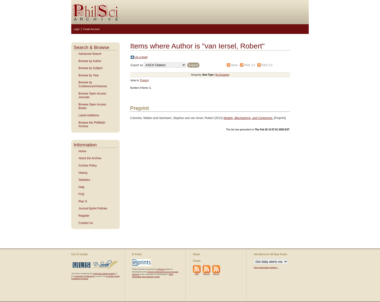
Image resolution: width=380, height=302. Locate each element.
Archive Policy (88, 165)
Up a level (141, 57)
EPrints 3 (161, 269)
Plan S (83, 201)
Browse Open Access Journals (92, 95)
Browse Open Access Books (92, 106)
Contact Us (86, 223)
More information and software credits (152, 275)
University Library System (104, 273)
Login (76, 29)
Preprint (144, 80)
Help (82, 187)
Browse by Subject (91, 68)
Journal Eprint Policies (93, 208)
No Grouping (222, 74)
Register (84, 215)
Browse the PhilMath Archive (92, 124)
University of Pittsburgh (84, 276)
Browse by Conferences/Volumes (93, 84)
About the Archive (90, 158)
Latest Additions (89, 115)
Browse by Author (90, 61)
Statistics (84, 180)
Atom (234, 65)
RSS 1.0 (249, 65)
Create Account (91, 29)
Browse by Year (89, 75)
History (83, 173)
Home (82, 151)
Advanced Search (90, 54)
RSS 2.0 (266, 65)
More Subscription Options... (266, 267)
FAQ (81, 194)
